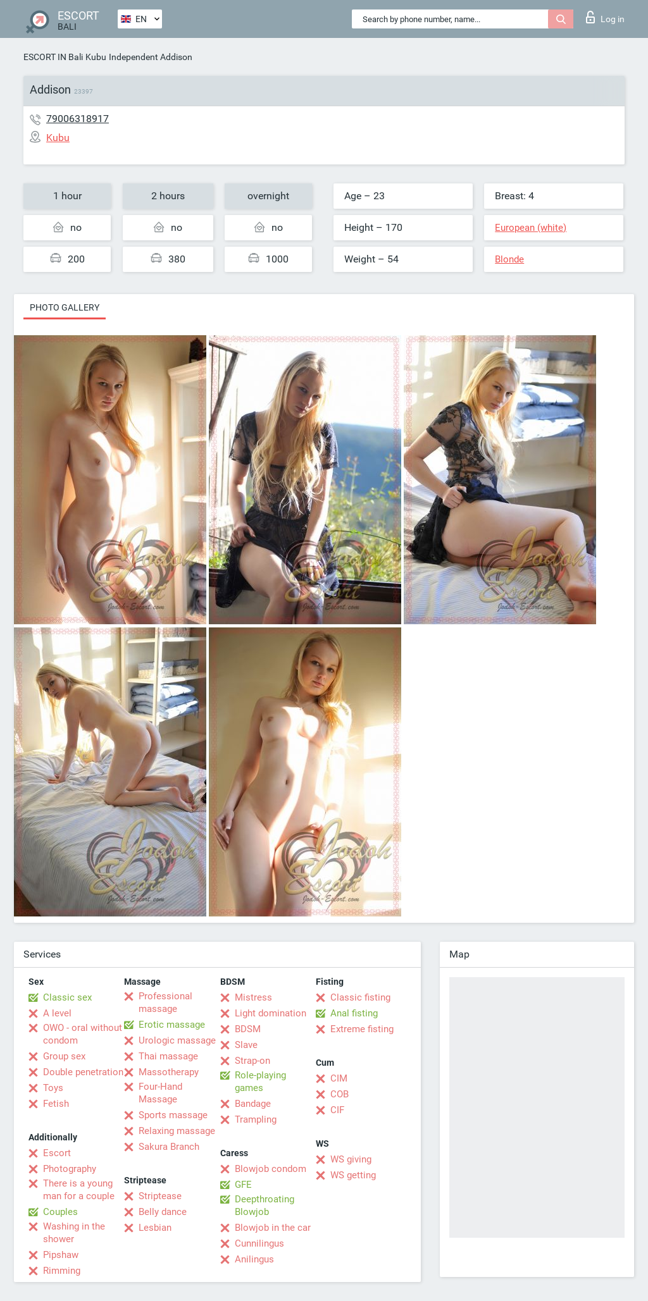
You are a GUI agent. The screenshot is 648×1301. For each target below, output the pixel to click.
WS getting (353, 1175)
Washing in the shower (74, 1233)
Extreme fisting (362, 1029)
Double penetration (83, 1072)
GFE (243, 1184)
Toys (53, 1088)
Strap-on (252, 1060)
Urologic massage (177, 1040)
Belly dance (163, 1212)
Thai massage (168, 1056)
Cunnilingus (259, 1243)
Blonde (509, 259)
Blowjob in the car (273, 1227)
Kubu (95, 57)
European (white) (530, 227)
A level (57, 1013)
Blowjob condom (270, 1169)
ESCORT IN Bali (53, 57)
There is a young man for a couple (79, 1190)
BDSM (248, 1029)
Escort (57, 1153)
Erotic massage (172, 1024)
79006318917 (77, 119)
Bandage (253, 1103)
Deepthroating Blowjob (264, 1205)
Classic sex (67, 997)
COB (339, 1094)
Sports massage (173, 1115)
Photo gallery (64, 307)
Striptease (160, 1196)
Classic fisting (360, 997)
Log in (605, 17)
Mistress (253, 997)
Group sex (64, 1056)
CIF (337, 1110)
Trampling (256, 1119)
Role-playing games (260, 1082)
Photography (69, 1169)
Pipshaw (60, 1255)
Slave (246, 1045)
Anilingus (254, 1259)
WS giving (350, 1159)
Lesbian (155, 1227)
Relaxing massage (177, 1131)
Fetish (56, 1103)
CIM (338, 1078)
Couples (60, 1212)
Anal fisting (354, 1013)
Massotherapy (169, 1072)
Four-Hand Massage (160, 1093)
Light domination (270, 1013)
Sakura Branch (169, 1146)
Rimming (61, 1270)
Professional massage (165, 1002)
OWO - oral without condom (82, 1034)
